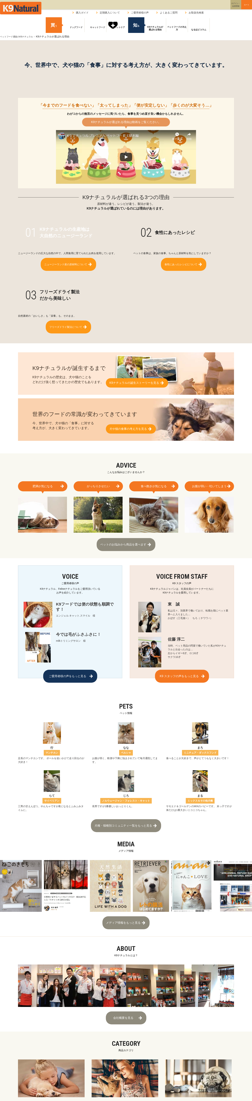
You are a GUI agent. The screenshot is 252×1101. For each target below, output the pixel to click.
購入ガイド (82, 12)
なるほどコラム (198, 29)
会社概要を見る (123, 1005)
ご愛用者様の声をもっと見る (67, 674)
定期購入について (110, 12)
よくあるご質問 (168, 12)
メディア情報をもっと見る (123, 913)
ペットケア (117, 29)
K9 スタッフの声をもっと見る (179, 674)
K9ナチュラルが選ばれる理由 (155, 28)
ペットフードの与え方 (177, 28)
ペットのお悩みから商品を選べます (123, 542)
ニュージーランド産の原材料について (65, 262)
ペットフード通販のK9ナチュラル (19, 36)
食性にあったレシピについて (181, 262)
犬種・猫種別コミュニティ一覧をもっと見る (123, 820)
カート (239, 7)
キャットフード (95, 29)
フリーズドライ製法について (65, 321)
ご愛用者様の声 (140, 12)
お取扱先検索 (196, 12)
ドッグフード (73, 29)
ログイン (218, 7)
